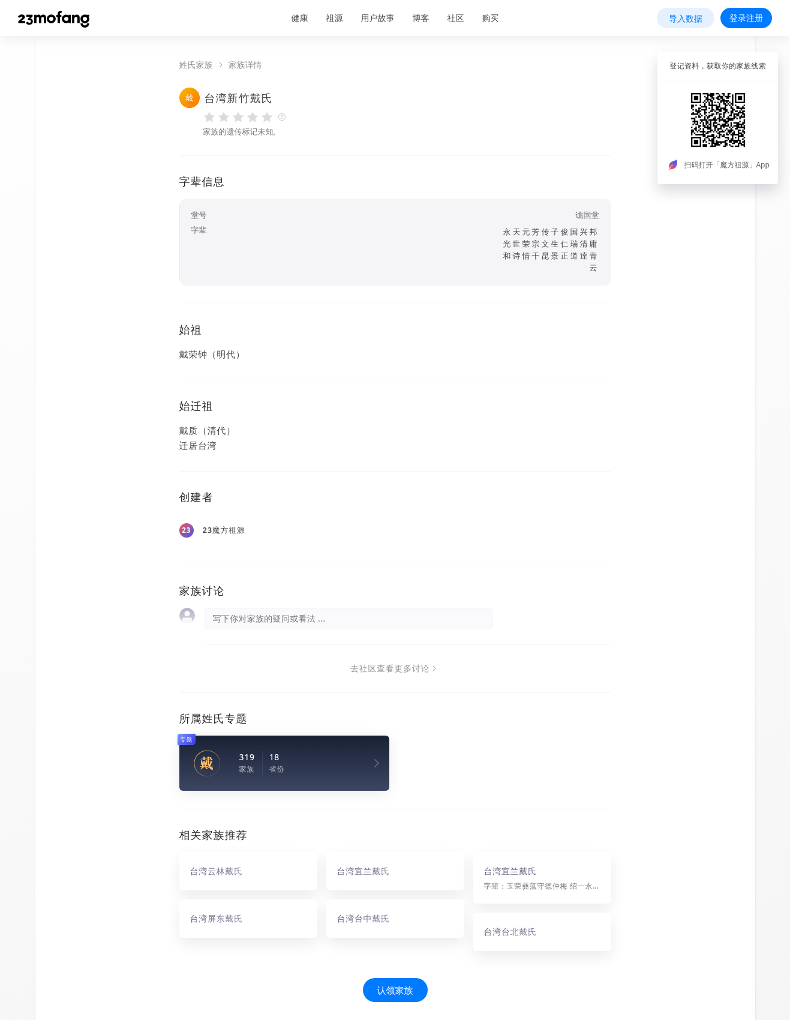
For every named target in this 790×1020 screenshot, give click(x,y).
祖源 (334, 17)
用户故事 (378, 17)
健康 (300, 17)
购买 (490, 17)
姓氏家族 (196, 65)
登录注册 (746, 17)
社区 (455, 17)
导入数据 (685, 18)
